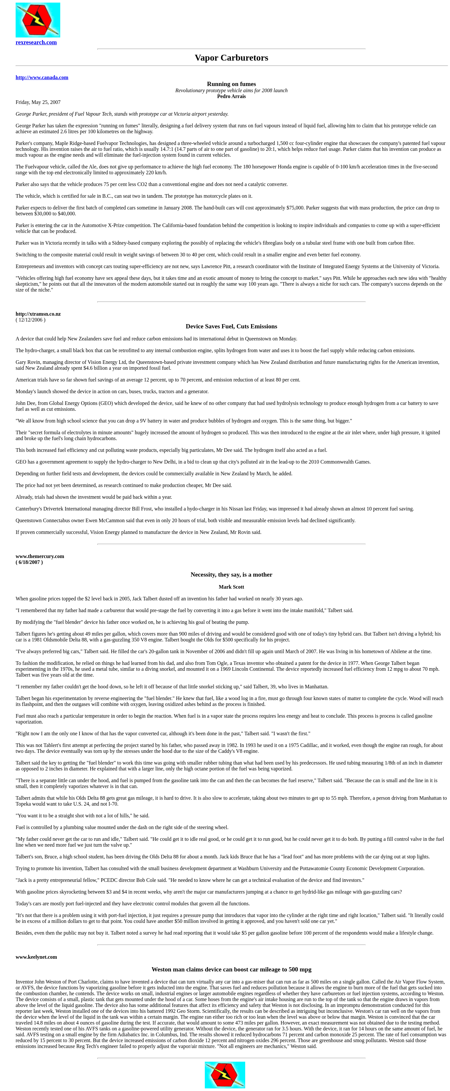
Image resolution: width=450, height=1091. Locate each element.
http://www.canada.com (42, 77)
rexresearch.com (36, 42)
